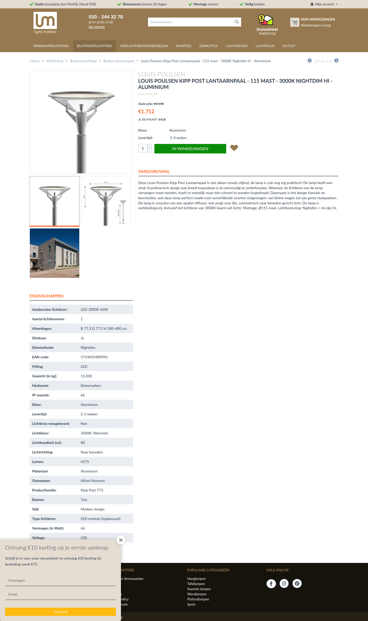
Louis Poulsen (148, 94)
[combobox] (190, 21)
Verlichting (54, 61)
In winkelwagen (190, 148)
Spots (191, 604)
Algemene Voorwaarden (125, 579)
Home (35, 61)
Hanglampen (196, 579)
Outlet (288, 46)
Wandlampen (197, 594)
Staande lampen (199, 589)
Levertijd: (145, 137)
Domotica (208, 46)
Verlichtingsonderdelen (144, 46)
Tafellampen (196, 584)
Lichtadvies (237, 46)
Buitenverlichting (94, 46)
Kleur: (142, 130)
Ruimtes (183, 46)
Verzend (60, 611)
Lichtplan (265, 46)
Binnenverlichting (51, 46)
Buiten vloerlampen (118, 61)
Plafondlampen (198, 599)
